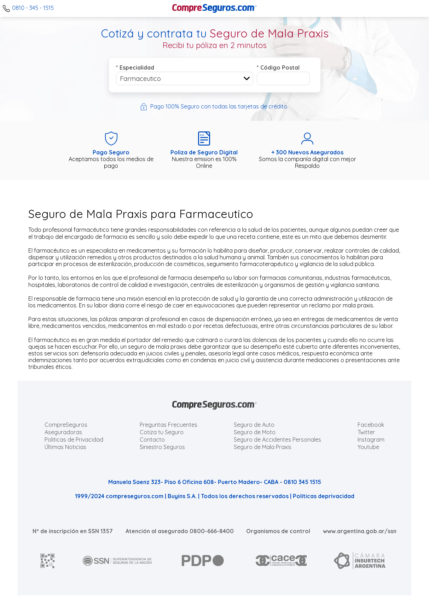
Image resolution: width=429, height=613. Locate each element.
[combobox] (184, 78)
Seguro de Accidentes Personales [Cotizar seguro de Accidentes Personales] (277, 439)
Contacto (152, 439)
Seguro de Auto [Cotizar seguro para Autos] (254, 425)
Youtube (368, 447)
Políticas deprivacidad (323, 496)
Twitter (366, 432)
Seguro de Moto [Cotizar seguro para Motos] (255, 432)
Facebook (371, 425)
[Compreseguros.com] (214, 8)
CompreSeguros (66, 425)
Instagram (371, 439)
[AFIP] (47, 560)
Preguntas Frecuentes (168, 425)
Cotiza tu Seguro (162, 432)
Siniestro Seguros (162, 447)
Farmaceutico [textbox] (140, 79)
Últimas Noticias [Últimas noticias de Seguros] (65, 447)
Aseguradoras (63, 432)
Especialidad (135, 67)
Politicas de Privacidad (74, 439)
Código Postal (278, 67)
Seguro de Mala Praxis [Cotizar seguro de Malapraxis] (262, 447)
